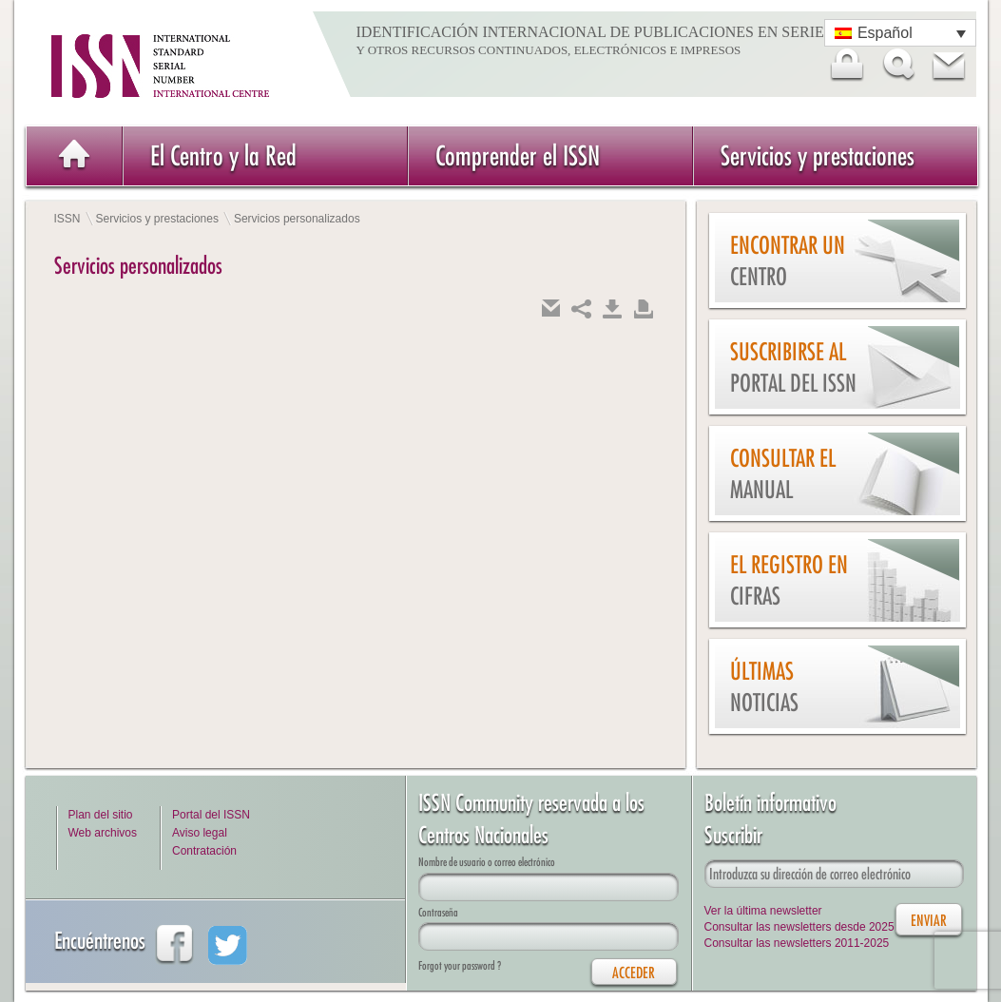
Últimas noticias (764, 687)
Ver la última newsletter (763, 910)
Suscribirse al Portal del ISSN (793, 367)
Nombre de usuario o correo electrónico (486, 862)
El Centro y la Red (223, 155)
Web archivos (102, 832)
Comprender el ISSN (517, 155)
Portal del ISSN (211, 814)
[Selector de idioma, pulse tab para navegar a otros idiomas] (900, 33)
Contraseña (438, 912)
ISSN (67, 218)
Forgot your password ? (459, 965)
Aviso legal (199, 832)
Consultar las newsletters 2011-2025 (797, 943)
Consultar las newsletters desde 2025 (799, 927)
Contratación (204, 850)
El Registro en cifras (789, 580)
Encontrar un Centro (787, 261)
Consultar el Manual (783, 474)
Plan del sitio (100, 814)
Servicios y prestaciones (817, 155)
